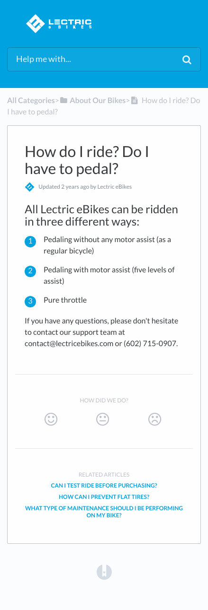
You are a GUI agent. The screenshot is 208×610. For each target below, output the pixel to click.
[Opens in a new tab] (104, 571)
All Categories (31, 100)
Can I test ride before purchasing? (104, 485)
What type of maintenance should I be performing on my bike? (104, 512)
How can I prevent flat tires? (104, 496)
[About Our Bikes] (92, 100)
